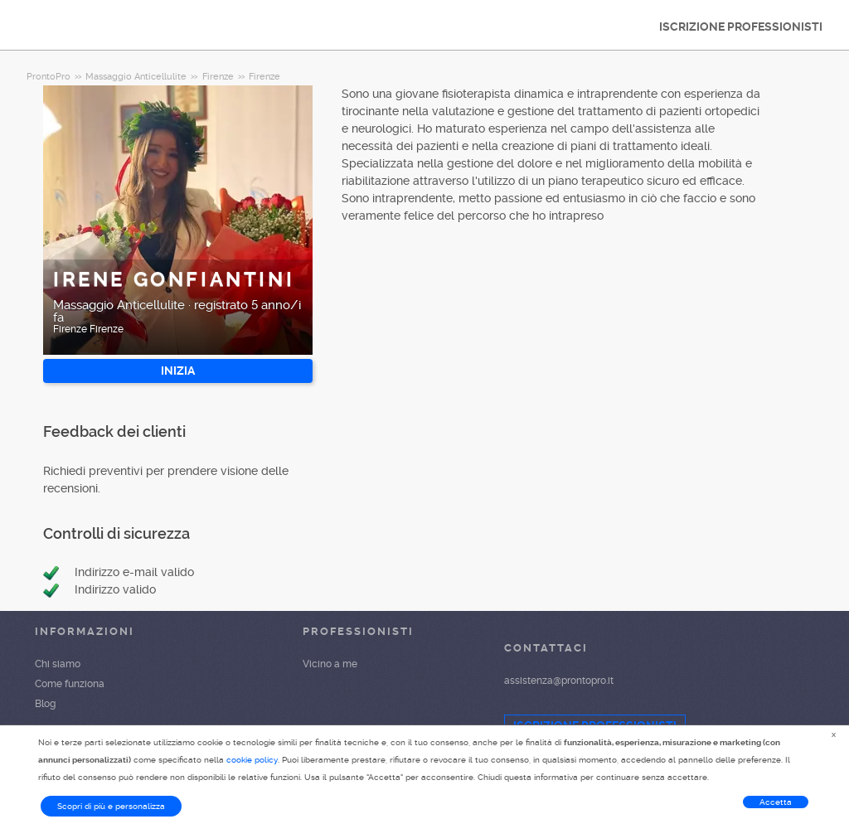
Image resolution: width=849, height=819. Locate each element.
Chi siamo (57, 664)
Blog (45, 704)
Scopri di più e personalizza (111, 806)
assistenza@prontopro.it (559, 680)
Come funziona (69, 684)
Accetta (775, 802)
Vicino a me (330, 664)
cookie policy (252, 759)
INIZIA (178, 370)
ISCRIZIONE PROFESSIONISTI (740, 26)
